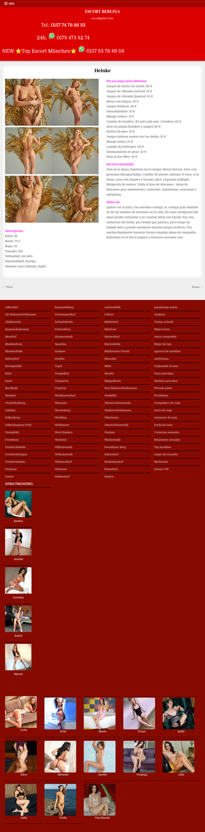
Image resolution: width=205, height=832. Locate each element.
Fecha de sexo (163, 424)
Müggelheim (113, 380)
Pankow (110, 432)
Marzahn (110, 358)
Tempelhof (62, 373)
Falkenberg (12, 417)
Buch (8, 380)
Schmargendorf (65, 314)
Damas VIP (161, 469)
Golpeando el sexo (166, 366)
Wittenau (61, 469)
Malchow (111, 329)
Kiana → (197, 286)
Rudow (109, 476)
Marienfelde (113, 344)
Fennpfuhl (12, 432)
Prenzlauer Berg (115, 447)
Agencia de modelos (167, 351)
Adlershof (11, 307)
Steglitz (60, 358)
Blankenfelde (13, 351)
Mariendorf (112, 336)
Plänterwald (112, 439)
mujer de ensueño (166, 454)
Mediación (161, 461)
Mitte (108, 366)
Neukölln (111, 395)
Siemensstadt (64, 336)
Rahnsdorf (111, 454)
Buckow (10, 395)
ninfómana (161, 358)
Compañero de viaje (167, 402)
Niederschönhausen (118, 410)
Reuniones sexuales (167, 439)
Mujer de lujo (162, 344)
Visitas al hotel (163, 321)
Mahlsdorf (111, 321)
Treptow (60, 388)
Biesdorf (10, 336)
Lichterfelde (113, 307)
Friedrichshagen (16, 454)
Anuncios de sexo (165, 417)
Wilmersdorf (63, 461)
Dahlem (10, 410)
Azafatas (159, 314)
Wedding (61, 417)
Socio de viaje (163, 410)
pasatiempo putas (165, 307)
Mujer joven (162, 329)
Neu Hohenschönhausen (121, 388)
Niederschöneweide (118, 402)
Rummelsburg (64, 307)
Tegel (58, 366)
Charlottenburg (15, 402)
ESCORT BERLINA (102, 11)
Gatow (9, 476)
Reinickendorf (114, 461)
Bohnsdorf (12, 358)
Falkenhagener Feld (18, 424)
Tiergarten (62, 380)
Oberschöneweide (116, 424)
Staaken (60, 351)
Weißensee (62, 424)
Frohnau (11, 469)
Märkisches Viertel (117, 351)
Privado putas (163, 388)
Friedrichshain (15, 461)
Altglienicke (13, 321)
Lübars (109, 314)
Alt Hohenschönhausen (20, 314)
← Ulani (7, 286)
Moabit (109, 373)
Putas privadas (163, 373)
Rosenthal (111, 469)
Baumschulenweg (17, 329)
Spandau (60, 344)
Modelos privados (165, 380)
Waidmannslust (65, 395)
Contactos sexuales (166, 432)
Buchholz (11, 388)
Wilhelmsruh (63, 447)
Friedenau (12, 439)
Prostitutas (161, 395)
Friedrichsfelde (15, 447)
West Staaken (64, 432)
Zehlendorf (62, 476)
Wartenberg (62, 410)
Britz (8, 373)
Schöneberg (62, 329)
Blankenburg (13, 344)
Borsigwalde (13, 366)
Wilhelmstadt (64, 454)
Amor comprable (165, 336)
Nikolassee (112, 417)
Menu (11, 3)
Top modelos (162, 447)
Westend (60, 439)
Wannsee (61, 402)
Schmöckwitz (64, 321)
